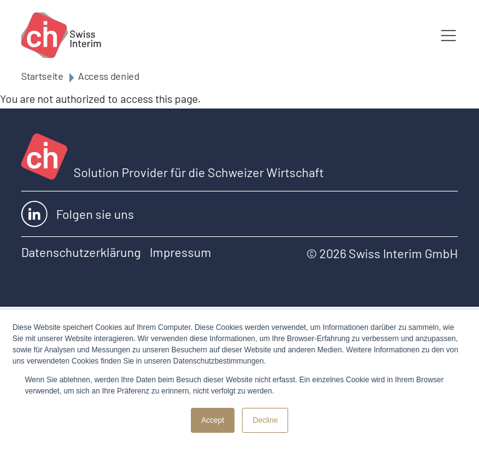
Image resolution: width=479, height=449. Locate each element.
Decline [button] (265, 420)
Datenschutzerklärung (81, 251)
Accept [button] (213, 420)
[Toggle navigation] (448, 35)
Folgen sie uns (77, 214)
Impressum (180, 251)
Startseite (42, 76)
